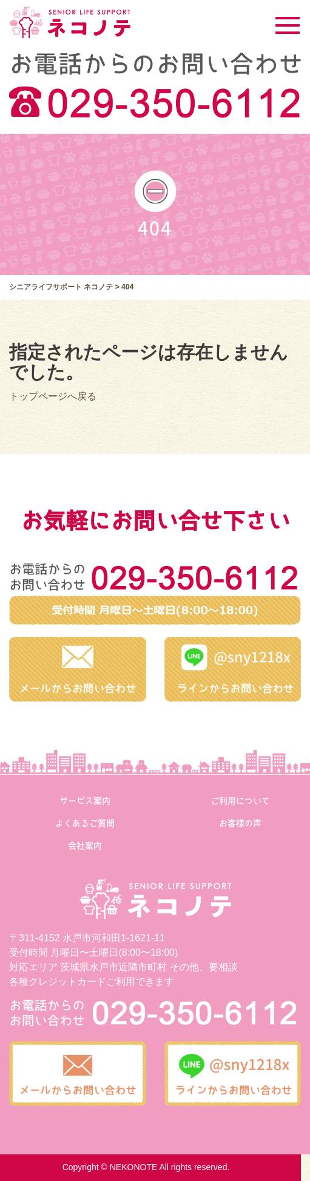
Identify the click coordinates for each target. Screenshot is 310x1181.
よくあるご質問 (85, 823)
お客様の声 (240, 823)
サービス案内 (84, 801)
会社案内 (85, 845)
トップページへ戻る (52, 396)
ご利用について (240, 801)
